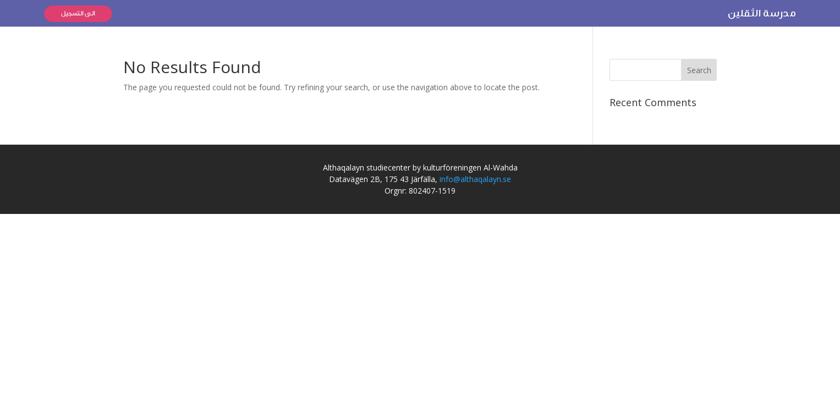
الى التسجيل (78, 13)
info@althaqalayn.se (475, 179)
